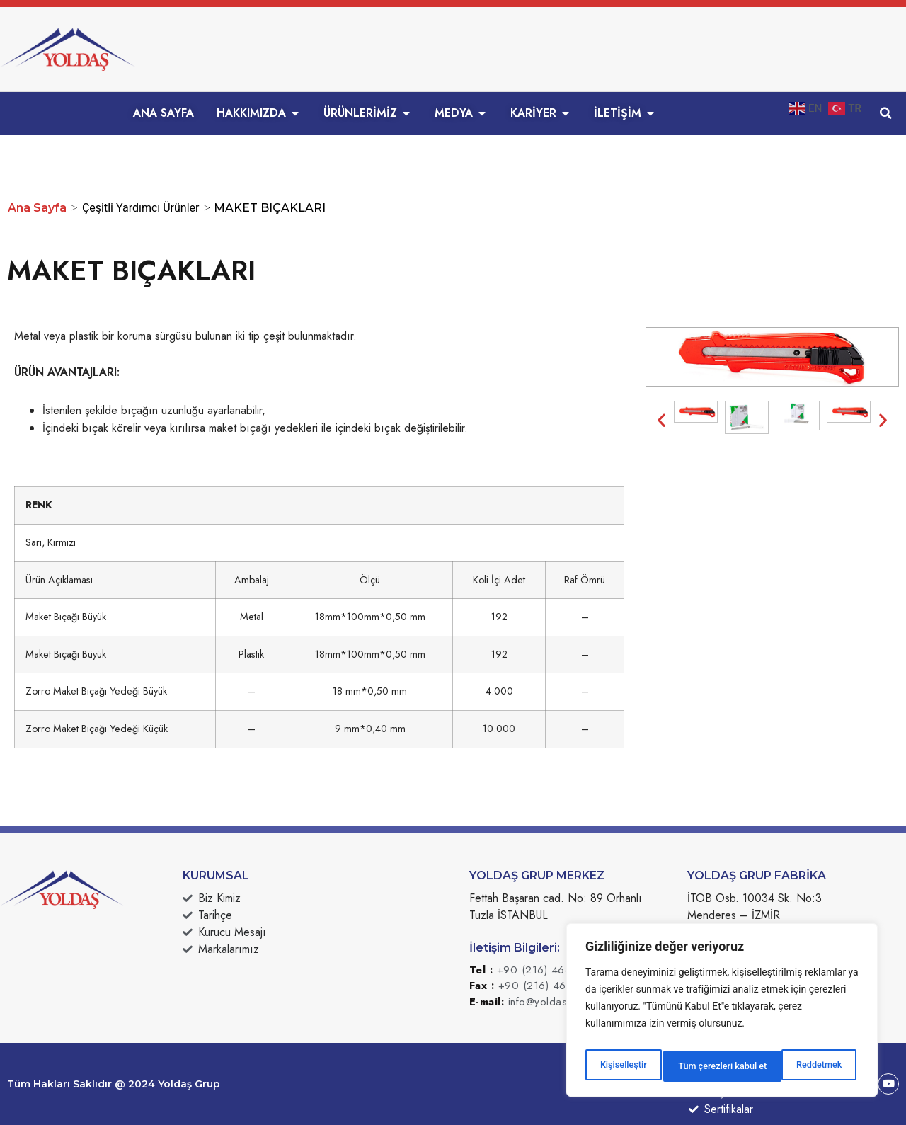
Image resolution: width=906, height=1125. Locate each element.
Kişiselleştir (622, 1066)
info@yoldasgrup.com (561, 1002)
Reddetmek (699, 1066)
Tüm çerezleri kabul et (799, 1066)
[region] (722, 1014)
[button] (885, 113)
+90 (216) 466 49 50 (553, 985)
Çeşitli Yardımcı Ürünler (141, 208)
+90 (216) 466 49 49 (552, 970)
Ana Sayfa (37, 208)
